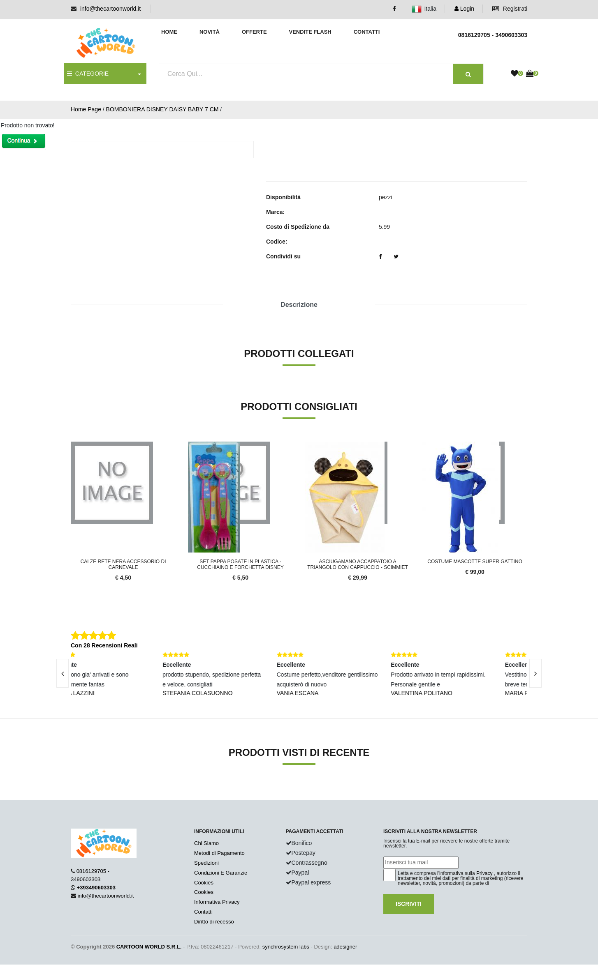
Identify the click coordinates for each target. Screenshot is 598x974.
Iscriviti (409, 903)
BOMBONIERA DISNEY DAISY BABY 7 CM (162, 109)
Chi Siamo (206, 843)
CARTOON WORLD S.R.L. (149, 947)
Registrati (509, 8)
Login (464, 8)
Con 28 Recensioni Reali (104, 645)
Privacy (484, 873)
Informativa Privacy (217, 902)
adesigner (345, 947)
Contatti (367, 32)
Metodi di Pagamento (219, 853)
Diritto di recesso (214, 922)
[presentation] (62, 673)
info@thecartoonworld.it (110, 8)
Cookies (203, 883)
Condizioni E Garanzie (220, 873)
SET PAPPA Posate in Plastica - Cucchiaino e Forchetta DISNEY (240, 564)
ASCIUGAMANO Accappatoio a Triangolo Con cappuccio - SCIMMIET (357, 564)
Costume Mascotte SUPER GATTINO (474, 561)
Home (169, 32)
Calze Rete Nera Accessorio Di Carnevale (123, 564)
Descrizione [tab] (299, 304)
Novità (209, 32)
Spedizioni (206, 863)
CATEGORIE (88, 73)
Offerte (254, 32)
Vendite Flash (310, 32)
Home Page (86, 109)
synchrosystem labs (285, 947)
